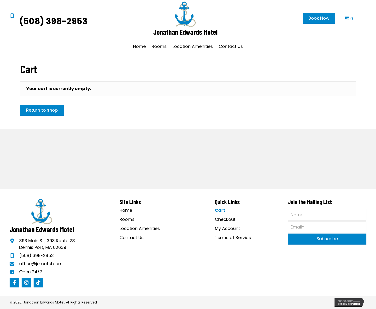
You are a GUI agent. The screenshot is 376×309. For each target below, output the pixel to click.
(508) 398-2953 (53, 21)
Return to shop (42, 110)
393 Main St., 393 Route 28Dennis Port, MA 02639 (47, 244)
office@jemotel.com (41, 264)
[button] (14, 282)
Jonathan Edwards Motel (185, 32)
